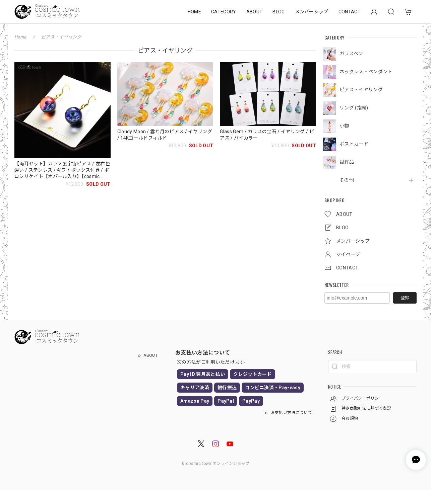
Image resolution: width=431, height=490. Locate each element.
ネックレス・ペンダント (366, 71)
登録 (405, 297)
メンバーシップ (311, 11)
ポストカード (354, 144)
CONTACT (349, 11)
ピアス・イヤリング (361, 89)
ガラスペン (351, 53)
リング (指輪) (354, 107)
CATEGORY (223, 11)
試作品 (347, 162)
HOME (194, 11)
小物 (344, 126)
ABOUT (254, 11)
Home (20, 36)
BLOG (278, 11)
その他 (347, 180)
